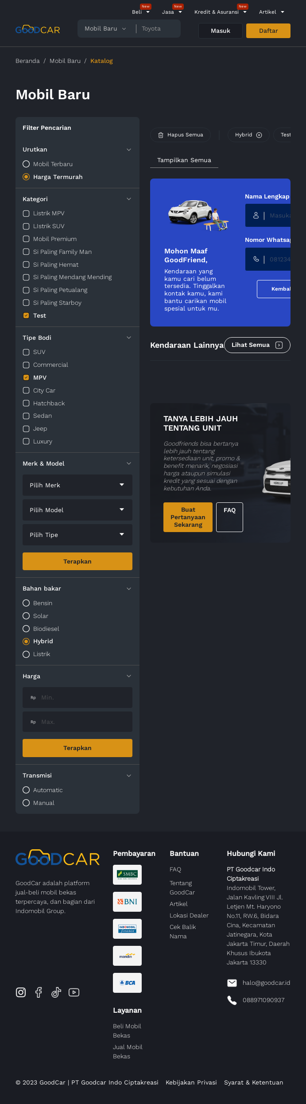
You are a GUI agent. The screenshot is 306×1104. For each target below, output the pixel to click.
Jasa (168, 12)
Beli (137, 12)
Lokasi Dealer (189, 915)
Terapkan (77, 561)
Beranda (27, 60)
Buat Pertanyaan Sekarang (187, 517)
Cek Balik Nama (183, 931)
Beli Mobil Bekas (127, 1030)
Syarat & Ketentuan (253, 1082)
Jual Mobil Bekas (128, 1051)
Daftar (268, 30)
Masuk (220, 30)
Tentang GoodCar (182, 887)
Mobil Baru (65, 60)
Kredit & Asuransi (216, 12)
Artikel (267, 12)
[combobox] (77, 485)
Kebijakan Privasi (191, 1082)
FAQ (230, 509)
